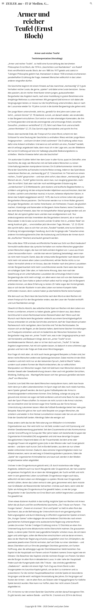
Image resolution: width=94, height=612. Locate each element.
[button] (3, 3)
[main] (33, 24)
